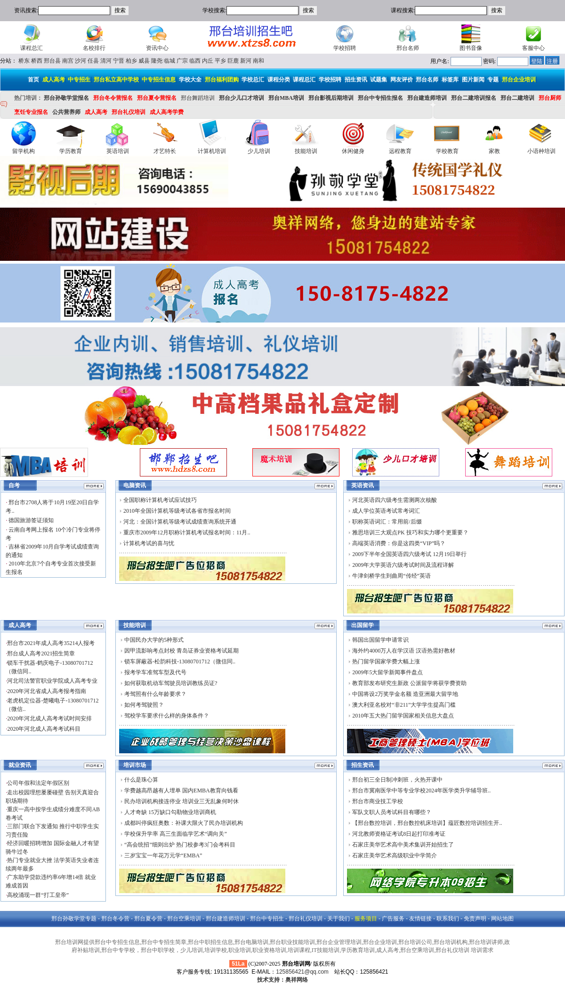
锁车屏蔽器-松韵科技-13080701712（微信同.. (179, 661)
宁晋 (118, 60)
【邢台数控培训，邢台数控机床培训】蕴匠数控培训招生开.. (427, 823)
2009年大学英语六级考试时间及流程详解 (403, 565)
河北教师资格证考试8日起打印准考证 (398, 834)
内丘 (207, 60)
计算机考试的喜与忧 (148, 543)
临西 (195, 60)
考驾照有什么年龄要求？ (155, 694)
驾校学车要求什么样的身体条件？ (166, 715)
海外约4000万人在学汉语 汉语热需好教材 (403, 650)
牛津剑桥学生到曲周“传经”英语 (391, 576)
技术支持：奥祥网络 (282, 979)
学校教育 (447, 151)
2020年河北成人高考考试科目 (44, 729)
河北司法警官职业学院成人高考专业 (52, 681)
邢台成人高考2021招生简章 (41, 653)
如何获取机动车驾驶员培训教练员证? (170, 683)
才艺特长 (164, 151)
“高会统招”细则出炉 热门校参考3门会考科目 (179, 844)
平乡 (220, 60)
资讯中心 (157, 48)
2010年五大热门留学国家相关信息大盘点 (403, 715)
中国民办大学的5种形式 (154, 640)
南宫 (67, 60)
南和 (258, 60)
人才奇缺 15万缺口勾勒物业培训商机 (170, 812)
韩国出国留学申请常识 (380, 640)
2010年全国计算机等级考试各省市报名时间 (177, 511)
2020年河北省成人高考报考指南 (46, 691)
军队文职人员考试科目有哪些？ (391, 812)
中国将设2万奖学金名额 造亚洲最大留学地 (405, 694)
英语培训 (117, 151)
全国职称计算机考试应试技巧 (160, 500)
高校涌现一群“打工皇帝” (38, 895)
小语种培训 (541, 151)
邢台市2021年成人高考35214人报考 (51, 643)
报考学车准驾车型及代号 (155, 672)
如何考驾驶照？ (144, 705)
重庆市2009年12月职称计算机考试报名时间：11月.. (186, 532)
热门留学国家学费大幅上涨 (386, 661)
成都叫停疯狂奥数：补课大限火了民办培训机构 (183, 823)
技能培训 (306, 151)
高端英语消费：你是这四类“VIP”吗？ (398, 543)
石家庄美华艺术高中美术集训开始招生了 (403, 844)
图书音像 (471, 48)
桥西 (36, 60)
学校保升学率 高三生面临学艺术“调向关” (175, 834)
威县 (144, 60)
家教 (494, 151)
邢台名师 (407, 48)
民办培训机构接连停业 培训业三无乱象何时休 (181, 801)
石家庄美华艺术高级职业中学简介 (394, 855)
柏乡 (131, 60)
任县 (93, 60)
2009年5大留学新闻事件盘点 (387, 672)
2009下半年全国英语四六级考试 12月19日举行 (409, 554)
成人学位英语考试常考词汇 (386, 511)
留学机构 (23, 151)
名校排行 (94, 48)
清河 (106, 60)
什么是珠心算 (141, 779)
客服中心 (533, 48)
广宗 (182, 60)
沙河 (80, 60)
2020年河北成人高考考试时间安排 (49, 718)
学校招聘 (344, 48)
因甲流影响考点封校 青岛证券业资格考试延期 (181, 650)
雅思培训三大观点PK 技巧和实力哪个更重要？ (410, 532)
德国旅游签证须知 (30, 520)
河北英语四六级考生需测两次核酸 (394, 500)
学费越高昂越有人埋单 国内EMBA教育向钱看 (181, 790)
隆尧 (156, 60)
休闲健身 (353, 151)
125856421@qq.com (302, 971)
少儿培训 (259, 151)
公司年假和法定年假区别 (38, 783)
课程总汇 (31, 48)
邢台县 (52, 60)
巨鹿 (233, 60)
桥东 (24, 60)
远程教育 (400, 151)
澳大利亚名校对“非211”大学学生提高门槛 (404, 705)
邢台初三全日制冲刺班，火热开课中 (397, 779)
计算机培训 (212, 151)
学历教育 (70, 151)
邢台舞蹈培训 (198, 98)
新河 (245, 60)
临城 (169, 60)
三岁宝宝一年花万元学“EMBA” (163, 855)
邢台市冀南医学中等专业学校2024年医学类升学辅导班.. (421, 790)
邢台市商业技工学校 (377, 801)
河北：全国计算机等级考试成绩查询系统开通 (179, 521)
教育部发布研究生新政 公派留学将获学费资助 (409, 683)
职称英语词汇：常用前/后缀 (386, 521)
